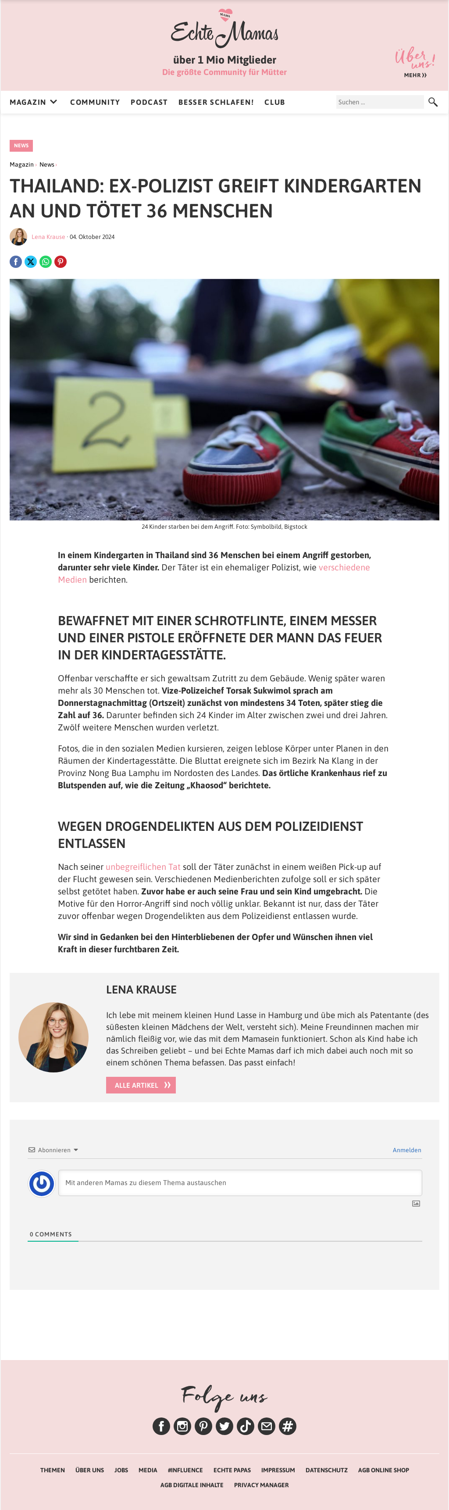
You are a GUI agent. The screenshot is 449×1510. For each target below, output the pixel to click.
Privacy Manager (261, 1485)
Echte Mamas (224, 28)
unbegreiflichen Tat (143, 867)
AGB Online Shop (383, 1470)
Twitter (224, 1426)
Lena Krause (48, 236)
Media (148, 1470)
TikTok (245, 1426)
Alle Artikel (136, 1085)
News (21, 145)
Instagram (182, 1426)
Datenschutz (327, 1470)
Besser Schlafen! (216, 102)
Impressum (278, 1470)
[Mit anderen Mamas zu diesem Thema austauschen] (240, 1183)
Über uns (415, 62)
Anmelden (406, 1150)
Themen (287, 1426)
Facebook (161, 1426)
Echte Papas (232, 1470)
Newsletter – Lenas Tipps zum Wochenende (266, 1426)
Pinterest (203, 1426)
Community (95, 102)
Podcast (149, 102)
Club (274, 102)
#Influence (185, 1470)
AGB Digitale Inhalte (192, 1485)
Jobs (121, 1470)
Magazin (28, 102)
